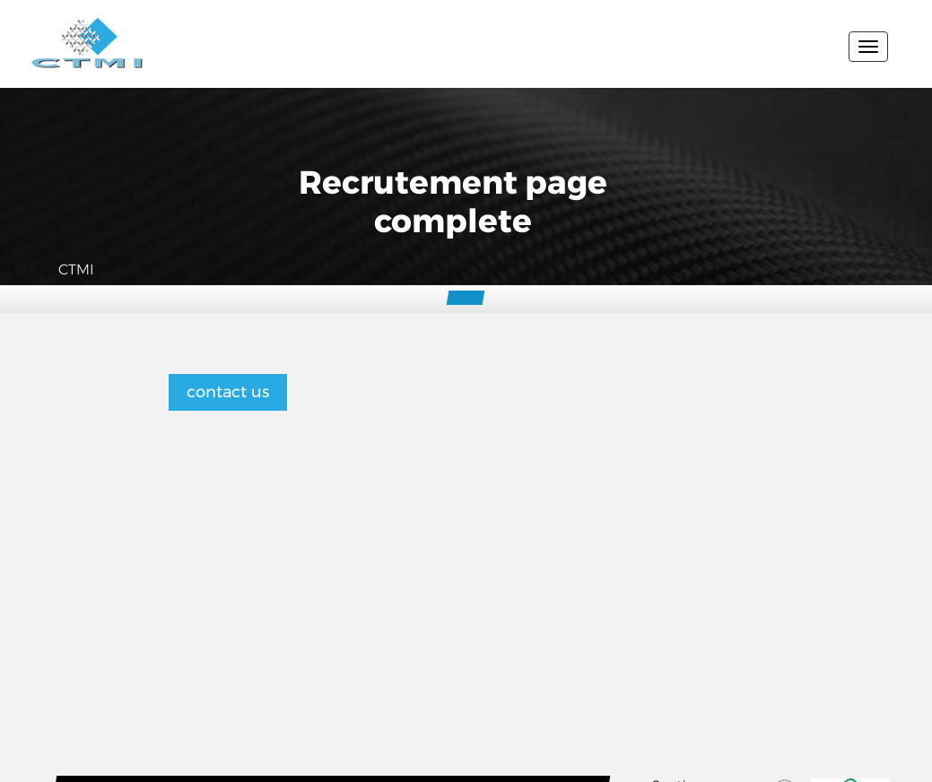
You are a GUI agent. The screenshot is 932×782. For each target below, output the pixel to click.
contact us (228, 392)
